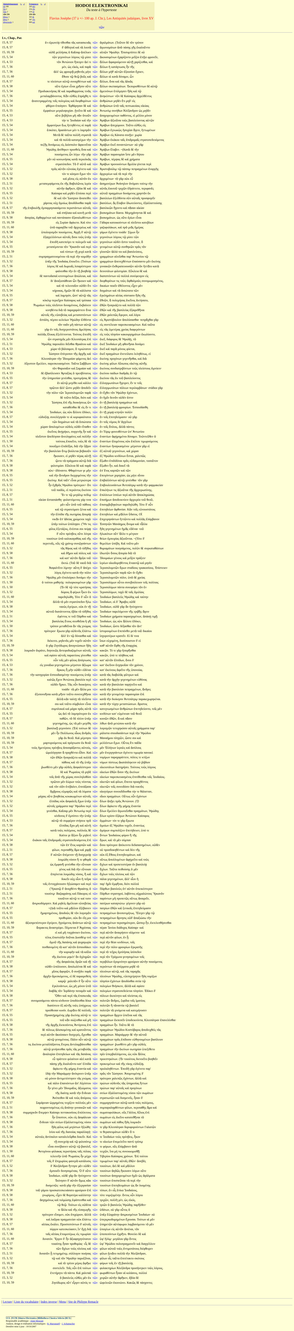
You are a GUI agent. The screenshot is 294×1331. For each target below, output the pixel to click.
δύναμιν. (133, 436)
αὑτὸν (110, 645)
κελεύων (64, 319)
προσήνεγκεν (139, 1268)
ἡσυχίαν (128, 130)
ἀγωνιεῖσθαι (126, 811)
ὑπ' (130, 431)
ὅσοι (75, 237)
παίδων (114, 373)
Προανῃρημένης (55, 1015)
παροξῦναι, (84, 1258)
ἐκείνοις (105, 368)
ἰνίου (52, 1131)
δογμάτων (106, 290)
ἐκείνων (134, 772)
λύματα (86, 791)
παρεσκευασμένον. (59, 363)
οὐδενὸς (76, 631)
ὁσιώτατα (127, 290)
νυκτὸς (139, 786)
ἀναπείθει (85, 198)
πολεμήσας (119, 300)
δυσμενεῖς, (126, 1097)
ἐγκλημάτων (108, 295)
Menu (62, 1301)
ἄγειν (146, 611)
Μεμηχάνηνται (134, 212)
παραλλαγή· (84, 1131)
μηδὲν (117, 100)
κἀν (67, 699)
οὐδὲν (83, 285)
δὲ (33, 17)
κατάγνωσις (118, 66)
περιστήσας (70, 1151)
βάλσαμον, (68, 349)
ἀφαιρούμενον (118, 62)
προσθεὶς (75, 149)
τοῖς (55, 100)
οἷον (79, 879)
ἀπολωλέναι (75, 966)
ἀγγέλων (126, 421)
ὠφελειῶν (106, 1282)
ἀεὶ (89, 358)
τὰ (82, 47)
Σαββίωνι (85, 363)
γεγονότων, (119, 451)
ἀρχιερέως (80, 227)
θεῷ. (64, 1204)
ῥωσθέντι (47, 767)
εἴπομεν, (59, 1214)
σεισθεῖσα (78, 621)
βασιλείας (123, 310)
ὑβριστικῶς (7, 22)
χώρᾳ (111, 412)
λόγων (136, 1170)
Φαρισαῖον (64, 368)
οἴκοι (103, 796)
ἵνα (112, 1151)
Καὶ (83, 222)
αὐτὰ (88, 708)
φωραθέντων (108, 1273)
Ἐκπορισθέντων (137, 86)
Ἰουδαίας (63, 261)
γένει (55, 1088)
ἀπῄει (111, 801)
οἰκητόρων (107, 791)
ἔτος (107, 470)
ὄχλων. (104, 869)
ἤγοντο (118, 207)
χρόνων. (129, 1156)
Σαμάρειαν (43, 1102)
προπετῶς (123, 898)
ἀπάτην (69, 1107)
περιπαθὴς (67, 849)
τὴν (33, 20)
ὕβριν (5, 20)
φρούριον (134, 961)
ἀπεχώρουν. (117, 125)
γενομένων (106, 246)
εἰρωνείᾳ (54, 42)
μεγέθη (86, 723)
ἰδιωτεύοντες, (134, 203)
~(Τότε (138, 538)
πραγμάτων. (114, 796)
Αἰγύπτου (85, 1083)
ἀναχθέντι (71, 888)
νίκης (129, 1063)
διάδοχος (122, 927)
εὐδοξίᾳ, (44, 417)
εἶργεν (76, 1282)
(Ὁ (137, 801)
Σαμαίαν (81, 368)
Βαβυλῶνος (76, 183)
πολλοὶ (125, 276)
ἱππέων (117, 494)
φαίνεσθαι (62, 271)
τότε (88, 222)
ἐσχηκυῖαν (122, 665)
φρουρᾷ (69, 71)
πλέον (81, 718)
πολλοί (143, 1273)
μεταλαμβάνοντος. (51, 96)
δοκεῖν (65, 879)
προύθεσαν (52, 1010)
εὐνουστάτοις (147, 509)
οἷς (114, 1190)
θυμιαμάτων (107, 548)
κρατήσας (85, 587)
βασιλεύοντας (137, 120)
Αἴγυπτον (30, 363)
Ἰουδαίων (112, 344)
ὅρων (123, 567)
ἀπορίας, (30, 217)
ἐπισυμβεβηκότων (111, 504)
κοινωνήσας (64, 159)
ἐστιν (125, 242)
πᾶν (79, 115)
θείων (103, 538)
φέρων (77, 592)
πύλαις (87, 1151)
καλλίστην (85, 1195)
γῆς (133, 47)
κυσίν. (63, 1010)
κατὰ (115, 76)
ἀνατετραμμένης (42, 100)
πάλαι (103, 879)
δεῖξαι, (76, 397)
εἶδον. (82, 752)
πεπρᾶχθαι (147, 319)
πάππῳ (126, 169)
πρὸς (54, 169)
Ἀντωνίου (138, 256)
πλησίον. (138, 990)
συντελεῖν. (59, 1268)
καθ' (102, 645)
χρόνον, (139, 665)
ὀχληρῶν (85, 956)
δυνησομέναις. (69, 1170)
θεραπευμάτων (112, 1131)
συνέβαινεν (62, 1146)
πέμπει (54, 319)
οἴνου (140, 475)
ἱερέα (88, 183)
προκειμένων (108, 1063)
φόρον (126, 835)
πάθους (86, 504)
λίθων (104, 723)
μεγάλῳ (78, 494)
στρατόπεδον (77, 601)
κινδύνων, (123, 942)
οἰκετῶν (105, 781)
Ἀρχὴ (77, 232)
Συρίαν (64, 222)
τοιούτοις (130, 1059)
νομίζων (152, 976)
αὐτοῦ (104, 193)
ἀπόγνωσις (84, 660)
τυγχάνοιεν (74, 932)
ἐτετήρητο (57, 1273)
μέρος (79, 1263)
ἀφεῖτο (121, 669)
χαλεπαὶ (86, 1273)
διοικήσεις (85, 684)
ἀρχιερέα (135, 499)
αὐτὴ (88, 825)
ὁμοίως (63, 203)
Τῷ (4, 9)
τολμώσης (65, 1200)
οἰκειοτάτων (107, 767)
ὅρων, (103, 840)
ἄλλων (104, 62)
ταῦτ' (66, 480)
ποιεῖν (114, 285)
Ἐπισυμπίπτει (129, 52)
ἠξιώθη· (86, 1127)
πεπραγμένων (139, 169)
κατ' (66, 558)
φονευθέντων (119, 431)
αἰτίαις (46, 1224)
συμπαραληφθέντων (112, 1107)
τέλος (48, 937)
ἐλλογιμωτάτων (109, 383)
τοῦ (71, 227)
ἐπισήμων (106, 499)
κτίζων (146, 757)
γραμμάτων (107, 256)
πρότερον (112, 845)
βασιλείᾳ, (127, 1263)
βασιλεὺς (118, 597)
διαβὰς (53, 990)
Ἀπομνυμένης (133, 1073)
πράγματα (73, 460)
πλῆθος (86, 548)
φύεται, (130, 349)
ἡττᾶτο (148, 266)
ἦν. (116, 1024)
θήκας (69, 548)
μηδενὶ (87, 835)
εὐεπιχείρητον (133, 976)
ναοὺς (63, 606)
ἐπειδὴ (54, 242)
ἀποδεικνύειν (120, 499)
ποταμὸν (81, 990)
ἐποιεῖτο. (74, 261)
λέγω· (77, 154)
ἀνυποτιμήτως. (126, 913)
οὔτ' (115, 533)
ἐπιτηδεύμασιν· (118, 417)
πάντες (130, 426)
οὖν (68, 504)
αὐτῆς (143, 363)
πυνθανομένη (50, 947)
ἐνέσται (74, 528)
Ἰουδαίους (115, 835)
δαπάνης (67, 942)
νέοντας (86, 781)
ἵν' (79, 1229)
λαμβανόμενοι (137, 1224)
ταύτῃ (74, 699)
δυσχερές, (75, 1034)
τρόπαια (86, 300)
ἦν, (111, 465)
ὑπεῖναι (128, 1015)
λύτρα (87, 533)
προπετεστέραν (122, 864)
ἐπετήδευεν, (133, 830)
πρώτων (105, 1083)
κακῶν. (104, 650)
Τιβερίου (105, 1156)
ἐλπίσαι (81, 193)
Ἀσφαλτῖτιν (56, 567)
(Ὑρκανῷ (56, 888)
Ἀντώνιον (68, 62)
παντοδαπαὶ (50, 276)
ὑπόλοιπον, (60, 966)
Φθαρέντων (75, 470)
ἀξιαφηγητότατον (80, 1238)
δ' (63, 47)
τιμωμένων (107, 1161)
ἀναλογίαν (49, 1054)
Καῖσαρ (76, 52)
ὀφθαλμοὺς (134, 280)
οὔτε (58, 86)
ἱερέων (104, 562)
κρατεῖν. (121, 635)
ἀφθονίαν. (120, 509)
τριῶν (104, 1204)
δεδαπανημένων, (141, 845)
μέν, (64, 66)
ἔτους (68, 621)
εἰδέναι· (133, 528)
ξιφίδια (125, 1000)
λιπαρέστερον (82, 266)
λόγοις (51, 266)
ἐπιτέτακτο (127, 1258)
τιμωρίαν (85, 1234)
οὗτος (124, 1209)
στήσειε (81, 820)
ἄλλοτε (77, 412)
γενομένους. (62, 1039)
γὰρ (141, 144)
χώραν (44, 426)
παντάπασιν (64, 217)
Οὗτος (125, 742)
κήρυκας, (58, 290)
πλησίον (115, 334)
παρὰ (88, 66)
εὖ (131, 178)
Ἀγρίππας (85, 927)
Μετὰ (57, 135)
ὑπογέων (105, 1229)
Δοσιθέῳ (81, 937)
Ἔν (63, 494)
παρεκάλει (58, 344)
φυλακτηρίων (108, 1268)
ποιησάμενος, (123, 548)
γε (84, 470)
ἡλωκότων (106, 533)
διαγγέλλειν (148, 1243)
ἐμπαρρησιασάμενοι (54, 207)
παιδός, (61, 490)
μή (116, 1151)
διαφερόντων (137, 329)
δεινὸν (114, 397)
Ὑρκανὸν (75, 246)
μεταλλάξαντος (51, 1044)
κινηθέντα (52, 310)
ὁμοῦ (53, 942)
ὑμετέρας (115, 329)
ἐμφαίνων (49, 110)
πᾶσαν (132, 207)
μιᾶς (131, 227)
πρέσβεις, (127, 1136)
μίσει (88, 57)
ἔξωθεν (104, 460)
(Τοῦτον (120, 42)
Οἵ (140, 514)
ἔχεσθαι (86, 1034)
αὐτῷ (66, 81)
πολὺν (128, 412)
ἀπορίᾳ (86, 514)
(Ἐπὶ (75, 728)
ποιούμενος (62, 154)
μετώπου (119, 723)
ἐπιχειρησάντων (110, 519)
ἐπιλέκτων (106, 494)
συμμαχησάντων (110, 1102)
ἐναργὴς (153, 169)
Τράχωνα (117, 956)
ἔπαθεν (86, 426)
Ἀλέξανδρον (131, 110)
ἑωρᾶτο (73, 1010)
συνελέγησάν (58, 417)
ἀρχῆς (83, 353)
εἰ (134, 115)
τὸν (132, 42)
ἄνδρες (146, 689)
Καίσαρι (55, 1112)
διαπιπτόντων (108, 276)
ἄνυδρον (64, 475)
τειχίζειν (69, 1102)
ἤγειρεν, (124, 383)
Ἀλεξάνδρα (124, 1268)
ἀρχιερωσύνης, (143, 490)
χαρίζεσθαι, (141, 62)
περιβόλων (106, 961)
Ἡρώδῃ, (127, 339)
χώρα (54, 349)
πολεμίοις (64, 100)
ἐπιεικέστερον (144, 888)
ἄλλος (142, 1054)
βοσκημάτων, (108, 217)
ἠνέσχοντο (135, 606)
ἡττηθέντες (74, 125)
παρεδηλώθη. (130, 504)
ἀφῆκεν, (70, 188)
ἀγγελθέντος (144, 96)
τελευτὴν (56, 1156)
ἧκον (137, 1136)
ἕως (64, 125)
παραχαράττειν (76, 310)
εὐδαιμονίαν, (138, 460)
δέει (133, 849)
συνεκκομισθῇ (131, 1151)
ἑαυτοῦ (113, 188)
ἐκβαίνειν (85, 305)
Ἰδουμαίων (107, 558)
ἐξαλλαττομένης (118, 1093)
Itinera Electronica (27, 1318)
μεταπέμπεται (55, 246)
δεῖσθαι (70, 344)
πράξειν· (141, 558)
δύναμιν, (124, 76)
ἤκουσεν (126, 1170)
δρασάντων (65, 130)
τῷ (4, 6)
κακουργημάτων (131, 334)
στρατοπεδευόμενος (152, 139)
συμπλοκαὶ (58, 708)
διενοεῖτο (142, 1059)
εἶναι (72, 86)
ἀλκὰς (129, 81)
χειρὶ (81, 251)
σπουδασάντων (119, 733)
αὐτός (84, 1282)
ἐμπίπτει (74, 815)
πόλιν (55, 392)
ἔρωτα (61, 631)
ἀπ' (77, 1083)
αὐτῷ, (116, 971)
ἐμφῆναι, (117, 883)
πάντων (79, 324)
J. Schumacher (68, 1323)
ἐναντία (136, 806)
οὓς (58, 543)
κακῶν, (104, 655)
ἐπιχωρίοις (62, 1161)
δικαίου (147, 631)
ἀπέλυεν (86, 52)
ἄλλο (122, 533)
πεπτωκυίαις (133, 105)
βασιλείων (106, 198)
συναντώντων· (125, 144)
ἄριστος (142, 704)
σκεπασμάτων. (117, 86)
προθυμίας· (76, 1243)
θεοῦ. (71, 738)
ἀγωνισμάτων (108, 47)
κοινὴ (81, 212)
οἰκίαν (43, 499)
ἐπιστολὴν (59, 937)
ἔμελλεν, (41, 363)
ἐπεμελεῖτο (120, 1141)
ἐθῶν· (132, 1161)
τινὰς (88, 91)
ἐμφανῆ (59, 864)
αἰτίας (120, 295)
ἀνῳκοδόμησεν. (42, 903)
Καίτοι (63, 835)
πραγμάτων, (141, 811)
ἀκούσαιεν (62, 1034)
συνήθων (117, 110)
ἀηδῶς (116, 1170)
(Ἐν (62, 587)
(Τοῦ (72, 562)
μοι (89, 689)
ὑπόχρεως (85, 1005)
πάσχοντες (146, 1282)
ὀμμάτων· (106, 820)
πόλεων (124, 387)
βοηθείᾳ (86, 271)
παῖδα (137, 742)
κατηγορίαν (42, 674)
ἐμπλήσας (124, 952)
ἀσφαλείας (68, 961)
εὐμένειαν (123, 713)
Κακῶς (131, 1282)
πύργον (54, 1229)
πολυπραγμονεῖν (126, 1243)
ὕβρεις (5, 17)
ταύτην (144, 597)
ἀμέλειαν (73, 903)
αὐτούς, (86, 747)
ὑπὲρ (88, 237)
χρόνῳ (69, 543)
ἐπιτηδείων (107, 509)
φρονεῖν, (153, 57)
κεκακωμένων (74, 796)
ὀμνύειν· (156, 368)
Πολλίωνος (67, 733)
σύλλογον (75, 1253)
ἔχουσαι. (131, 1219)
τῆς (33, 9)
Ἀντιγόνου (45, 1151)
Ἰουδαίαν (76, 120)
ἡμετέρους (45, 747)
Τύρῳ (107, 431)
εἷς (86, 1243)
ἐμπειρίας (113, 538)
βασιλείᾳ (113, 402)
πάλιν (56, 1083)
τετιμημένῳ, (60, 1253)
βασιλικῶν (107, 207)
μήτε (88, 71)
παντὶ (131, 1141)
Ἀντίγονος (80, 1024)
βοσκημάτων (108, 212)
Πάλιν (74, 1039)
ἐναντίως (139, 825)
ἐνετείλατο (127, 353)
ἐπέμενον (69, 854)
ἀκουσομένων (109, 57)
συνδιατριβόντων (121, 368)
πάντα (121, 587)
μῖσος (71, 178)
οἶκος (78, 733)
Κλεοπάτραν (49, 358)
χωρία (138, 135)
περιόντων (106, 966)
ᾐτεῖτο (79, 110)
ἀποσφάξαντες (72, 747)
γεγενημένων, (115, 879)
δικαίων (105, 285)
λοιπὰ (87, 47)
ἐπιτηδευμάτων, (126, 854)
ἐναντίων (106, 436)
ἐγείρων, (73, 606)
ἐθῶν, (113, 718)
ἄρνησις (122, 918)
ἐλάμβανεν (125, 1146)
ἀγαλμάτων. (107, 42)
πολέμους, (70, 830)
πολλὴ (77, 135)
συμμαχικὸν (31, 1112)
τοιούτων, (106, 1166)
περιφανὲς (147, 188)
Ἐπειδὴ (125, 1068)
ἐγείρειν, (52, 922)
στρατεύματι (72, 509)
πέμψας (116, 159)
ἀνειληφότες (69, 436)
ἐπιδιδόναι (116, 460)
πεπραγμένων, (133, 689)
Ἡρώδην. (114, 52)
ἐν (47, 42)
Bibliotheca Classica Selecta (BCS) (54, 1318)
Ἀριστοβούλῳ (109, 169)
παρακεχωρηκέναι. (149, 699)
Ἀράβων (105, 120)
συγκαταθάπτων (154, 548)
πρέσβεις (71, 533)
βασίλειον (157, 1039)
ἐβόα (79, 188)
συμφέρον (69, 820)
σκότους (139, 1258)
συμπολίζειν (118, 830)
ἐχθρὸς (57, 485)
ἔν (132, 383)
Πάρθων (105, 888)
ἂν (127, 606)
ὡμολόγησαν (54, 752)
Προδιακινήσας (48, 91)
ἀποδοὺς (65, 913)
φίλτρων (129, 674)
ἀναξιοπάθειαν (63, 280)
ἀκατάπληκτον (128, 762)
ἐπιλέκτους (84, 1112)
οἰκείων (105, 772)
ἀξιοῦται (123, 490)
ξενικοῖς (128, 908)
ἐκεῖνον (110, 665)
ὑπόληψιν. (74, 524)
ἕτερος (65, 1044)
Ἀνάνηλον (122, 183)
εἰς (133, 100)
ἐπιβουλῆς (34, 207)
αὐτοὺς (40, 1136)
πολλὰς (42, 334)
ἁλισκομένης (64, 1029)
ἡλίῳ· (108, 1238)
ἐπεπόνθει (124, 631)
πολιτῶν (105, 1000)
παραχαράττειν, (120, 757)
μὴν (88, 470)
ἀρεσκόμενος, (60, 976)
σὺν (129, 198)
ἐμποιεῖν (55, 1170)
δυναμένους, (71, 305)
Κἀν (130, 509)
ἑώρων (70, 781)
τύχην (116, 704)
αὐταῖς (136, 198)
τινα (88, 499)
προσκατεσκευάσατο (62, 1190)
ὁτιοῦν (86, 115)
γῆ (89, 621)
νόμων (104, 762)
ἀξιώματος (84, 1088)
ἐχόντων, (132, 392)
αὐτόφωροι (120, 1224)
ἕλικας (51, 334)
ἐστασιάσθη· (54, 499)
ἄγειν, (137, 130)
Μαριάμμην (122, 1034)
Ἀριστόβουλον (113, 319)
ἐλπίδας (55, 801)
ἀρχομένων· (107, 178)
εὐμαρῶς (68, 791)
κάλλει (87, 383)
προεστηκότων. (109, 1059)
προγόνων (116, 358)
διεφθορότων (83, 100)
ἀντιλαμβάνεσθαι (80, 1044)
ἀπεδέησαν (54, 436)
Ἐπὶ (137, 1156)
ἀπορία (123, 553)
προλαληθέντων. (110, 1068)
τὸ (33, 12)
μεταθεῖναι (66, 626)
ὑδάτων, (105, 1209)
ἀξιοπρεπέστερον (36, 922)
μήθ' (111, 71)
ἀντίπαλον (51, 1136)
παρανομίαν (118, 154)
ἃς (115, 203)
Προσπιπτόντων (70, 1224)
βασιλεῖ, (86, 1146)
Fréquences (33, 4)
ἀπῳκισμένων (129, 1214)
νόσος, (80, 874)
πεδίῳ (87, 494)
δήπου (140, 154)
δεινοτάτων (107, 271)
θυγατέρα (72, 1195)
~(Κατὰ (126, 149)
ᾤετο (59, 460)
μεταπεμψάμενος (50, 183)
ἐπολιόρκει (69, 577)
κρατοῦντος (84, 1029)
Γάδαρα (105, 222)
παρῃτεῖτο (131, 684)
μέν (74, 130)
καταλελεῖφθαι (67, 1136)
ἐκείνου (105, 373)
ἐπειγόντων (107, 475)
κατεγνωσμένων (110, 708)
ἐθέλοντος (124, 285)
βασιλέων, (106, 203)
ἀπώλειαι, (80, 276)
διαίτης (65, 1093)
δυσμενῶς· (52, 1185)
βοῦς (83, 76)
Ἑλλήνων (111, 747)
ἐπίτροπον (67, 353)
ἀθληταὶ (69, 47)
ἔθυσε (66, 76)
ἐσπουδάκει (84, 947)
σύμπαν (126, 840)
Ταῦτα (75, 363)
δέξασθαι (126, 626)
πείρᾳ (87, 528)
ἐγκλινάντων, (60, 986)
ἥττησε (73, 1166)
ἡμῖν (106, 397)
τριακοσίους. (146, 567)
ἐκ (89, 178)
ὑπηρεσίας (133, 1083)
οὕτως (104, 859)
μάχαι (74, 708)
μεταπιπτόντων (82, 314)
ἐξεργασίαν (84, 1185)
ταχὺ (88, 519)
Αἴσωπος (123, 363)
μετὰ (88, 212)
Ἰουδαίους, (130, 1190)
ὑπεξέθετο (148, 1049)
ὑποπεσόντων (108, 1234)
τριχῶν (123, 188)
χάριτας (48, 203)
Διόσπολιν (71, 144)
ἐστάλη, (44, 319)
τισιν (88, 898)
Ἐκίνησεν (61, 1180)
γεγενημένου (62, 665)
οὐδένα (86, 1204)
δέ (132, 635)
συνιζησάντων (82, 543)
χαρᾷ (88, 849)
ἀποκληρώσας (145, 494)
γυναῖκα (49, 665)
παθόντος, (126, 115)
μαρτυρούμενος (53, 742)
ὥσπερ (141, 922)
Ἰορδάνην (69, 990)
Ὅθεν (59, 995)
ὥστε (69, 387)
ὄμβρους (56, 791)
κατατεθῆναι (133, 1117)
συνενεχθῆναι (82, 694)
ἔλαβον (121, 203)
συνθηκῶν (128, 246)
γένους (118, 558)
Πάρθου (82, 616)
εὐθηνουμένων (141, 1039)
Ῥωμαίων (39, 305)
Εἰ (129, 635)
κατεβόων (148, 222)
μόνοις (122, 349)
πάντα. (72, 1273)
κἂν (67, 1020)
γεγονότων (64, 57)
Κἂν (66, 96)
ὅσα (112, 81)
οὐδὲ (52, 52)
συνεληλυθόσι (82, 776)
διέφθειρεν (146, 1248)
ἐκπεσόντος (66, 1024)
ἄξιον (75, 835)
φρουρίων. (125, 407)
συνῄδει (79, 971)
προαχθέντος (140, 781)
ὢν (50, 339)
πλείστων (57, 81)
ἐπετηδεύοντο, (142, 708)
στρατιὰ (86, 135)
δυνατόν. (48, 1238)
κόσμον (75, 173)
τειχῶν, (104, 1151)
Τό (112, 650)
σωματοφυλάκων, (110, 1112)
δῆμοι (70, 553)
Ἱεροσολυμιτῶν (75, 392)
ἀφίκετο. (74, 222)
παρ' (128, 256)
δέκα (88, 1000)
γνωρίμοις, (48, 1195)
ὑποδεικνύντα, (134, 1020)
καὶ (33, 22)
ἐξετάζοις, (62, 528)
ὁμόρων (105, 830)
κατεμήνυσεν (139, 1010)
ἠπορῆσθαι (129, 650)
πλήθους (123, 655)
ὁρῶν (79, 961)
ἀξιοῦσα (116, 120)
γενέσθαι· (131, 480)
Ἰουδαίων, (56, 412)
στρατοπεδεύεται (122, 990)
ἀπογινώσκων (77, 645)
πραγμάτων (116, 193)
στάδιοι (153, 387)
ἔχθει (106, 392)
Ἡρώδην (75, 319)
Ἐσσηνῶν (106, 524)
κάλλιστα (85, 290)
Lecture (7, 1301)
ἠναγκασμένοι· (121, 446)
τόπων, (104, 1190)
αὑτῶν (119, 71)
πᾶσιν (128, 718)
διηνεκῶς (53, 650)
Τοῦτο (130, 125)
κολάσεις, (132, 1273)
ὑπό (112, 655)
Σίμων (132, 232)
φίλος (52, 528)
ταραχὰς (135, 971)
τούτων (63, 524)
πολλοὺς (82, 830)
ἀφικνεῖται (84, 144)
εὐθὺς (73, 96)
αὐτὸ (83, 164)
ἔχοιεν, (140, 71)
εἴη (85, 918)
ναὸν (66, 324)
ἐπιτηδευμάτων (121, 1185)
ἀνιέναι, (129, 1229)
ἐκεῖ (113, 144)
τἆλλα (143, 524)
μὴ (75, 115)
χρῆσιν (80, 86)
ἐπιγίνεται (57, 874)
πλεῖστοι (136, 222)
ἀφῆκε (87, 1263)
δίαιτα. (120, 212)
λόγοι (137, 314)
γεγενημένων (113, 528)
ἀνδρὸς (86, 733)
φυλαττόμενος (72, 499)
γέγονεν (131, 903)
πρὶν (103, 1054)
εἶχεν (134, 285)
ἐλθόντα (86, 319)
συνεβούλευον (134, 582)
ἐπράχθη (83, 96)
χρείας (125, 329)
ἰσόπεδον (136, 952)
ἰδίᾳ (48, 1073)
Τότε (142, 504)
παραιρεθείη (83, 976)
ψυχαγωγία (84, 942)
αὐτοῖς (87, 207)
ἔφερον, (123, 314)
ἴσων (103, 640)
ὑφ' (102, 1238)
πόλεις (83, 553)
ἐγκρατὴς (136, 947)
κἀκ (88, 1180)
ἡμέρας (138, 227)
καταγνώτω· (118, 903)
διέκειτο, (52, 640)
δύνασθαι (81, 635)
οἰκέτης (134, 363)
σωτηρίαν (136, 1049)
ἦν (128, 66)
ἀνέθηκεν (63, 149)
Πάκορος (83, 893)
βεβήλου (67, 115)
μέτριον (133, 533)
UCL (8, 1318)
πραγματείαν (68, 1219)
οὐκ (127, 178)
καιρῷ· (62, 981)
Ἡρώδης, (117, 976)
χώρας (70, 776)
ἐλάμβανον (152, 519)
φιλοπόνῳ (85, 1141)
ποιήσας (86, 1253)
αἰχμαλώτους (144, 893)
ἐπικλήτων (106, 490)
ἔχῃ (84, 1229)
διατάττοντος (63, 611)
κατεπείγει (65, 242)
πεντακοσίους (69, 1112)
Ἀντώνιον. (128, 801)
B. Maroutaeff (53, 1323)
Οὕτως (126, 796)
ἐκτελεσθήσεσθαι (160, 922)
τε (48, 81)
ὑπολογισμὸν (49, 232)
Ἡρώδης (51, 149)
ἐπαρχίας (131, 645)
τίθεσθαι (65, 42)
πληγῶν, (119, 738)
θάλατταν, (146, 791)
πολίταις (153, 582)
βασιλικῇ (53, 728)
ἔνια (88, 310)
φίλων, (120, 781)
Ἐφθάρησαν (75, 105)
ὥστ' (75, 295)
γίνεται (141, 164)
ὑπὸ (116, 105)
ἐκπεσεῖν (120, 1020)
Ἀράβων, (105, 159)
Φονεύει (133, 1234)
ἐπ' (101, 470)
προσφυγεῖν (148, 198)
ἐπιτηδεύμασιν (142, 908)
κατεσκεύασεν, (68, 1229)
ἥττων (144, 1083)
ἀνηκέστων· (107, 96)
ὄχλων (104, 864)
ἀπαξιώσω (140, 918)
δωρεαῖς (69, 266)
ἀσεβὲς (141, 1161)
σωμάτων (147, 1093)
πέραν (104, 927)
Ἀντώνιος (69, 679)
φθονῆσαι (128, 344)
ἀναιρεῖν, (144, 898)
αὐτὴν (61, 188)
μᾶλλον (124, 514)
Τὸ (75, 164)
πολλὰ (67, 139)
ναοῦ (83, 562)
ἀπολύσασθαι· (131, 319)
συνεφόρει (132, 587)
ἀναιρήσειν (121, 932)
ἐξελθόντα (119, 198)
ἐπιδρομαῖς (133, 139)
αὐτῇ (130, 62)
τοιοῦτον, (134, 242)
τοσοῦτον (152, 460)
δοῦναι (70, 937)
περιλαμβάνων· (138, 387)
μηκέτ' (71, 956)
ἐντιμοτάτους (131, 1248)
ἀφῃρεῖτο (132, 859)
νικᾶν (56, 519)
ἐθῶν (103, 305)
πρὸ (125, 227)
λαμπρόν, (66, 295)
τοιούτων (52, 538)
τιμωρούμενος (149, 441)
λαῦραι (56, 1219)
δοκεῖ (122, 465)
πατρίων (105, 908)
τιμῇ (155, 616)
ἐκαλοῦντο (143, 47)
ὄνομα (130, 524)
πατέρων (105, 903)
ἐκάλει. (54, 1224)
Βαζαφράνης (64, 893)
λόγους (75, 57)
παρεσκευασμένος (121, 776)
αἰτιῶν (104, 52)
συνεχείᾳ (64, 1141)
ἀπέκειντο (125, 845)
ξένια (83, 509)
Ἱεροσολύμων (108, 582)
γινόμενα (120, 1010)
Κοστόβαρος (133, 1029)
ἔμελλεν (112, 811)
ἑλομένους (118, 441)
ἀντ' (139, 626)
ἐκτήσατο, (142, 300)
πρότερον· (50, 631)
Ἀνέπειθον (59, 1097)
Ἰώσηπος (57, 402)
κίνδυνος (60, 815)
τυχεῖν (79, 640)
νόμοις (113, 421)
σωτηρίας (76, 514)
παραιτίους (74, 655)
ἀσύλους (136, 747)
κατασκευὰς (83, 42)
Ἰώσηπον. (118, 1073)
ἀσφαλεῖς (71, 801)
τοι (120, 251)
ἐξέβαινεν (85, 908)
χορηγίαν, (120, 475)
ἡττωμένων (148, 130)
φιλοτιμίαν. (121, 271)
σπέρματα (123, 966)
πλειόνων (106, 971)
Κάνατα (120, 135)
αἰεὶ (82, 1059)
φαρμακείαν (156, 485)
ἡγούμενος (65, 922)
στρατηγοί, (117, 893)
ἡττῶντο (125, 519)
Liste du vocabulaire (26, 1301)
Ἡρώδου (109, 456)
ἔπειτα (128, 781)
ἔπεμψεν (44, 1112)
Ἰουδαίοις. (159, 776)
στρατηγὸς (59, 339)
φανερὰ (74, 1161)
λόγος (58, 572)
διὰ (60, 310)
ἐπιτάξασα (84, 786)
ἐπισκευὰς (84, 995)
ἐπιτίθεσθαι (139, 776)
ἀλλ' (56, 71)
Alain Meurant (36, 1321)
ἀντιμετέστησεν (67, 1078)
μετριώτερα (84, 480)
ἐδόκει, (86, 412)
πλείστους (144, 368)
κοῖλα (87, 952)
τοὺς (125, 120)
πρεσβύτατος (83, 373)
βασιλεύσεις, (135, 251)
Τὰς (70, 684)
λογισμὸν (85, 913)
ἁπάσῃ (147, 616)
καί (83, 898)
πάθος (120, 1122)
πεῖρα (87, 879)
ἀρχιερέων (106, 173)
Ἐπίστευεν (161, 567)
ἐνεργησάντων (114, 752)
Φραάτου (81, 344)
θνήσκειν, (118, 986)
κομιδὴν (86, 256)
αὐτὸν (62, 169)
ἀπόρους (85, 1097)
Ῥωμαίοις (75, 772)
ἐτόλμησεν (121, 91)
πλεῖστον (58, 305)
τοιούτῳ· (50, 893)
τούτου (49, 582)
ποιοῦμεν (55, 446)
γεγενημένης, (60, 723)
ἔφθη (117, 645)
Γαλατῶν (150, 1127)
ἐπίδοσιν (126, 1039)
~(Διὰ (52, 908)
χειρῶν (104, 1277)
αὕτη (76, 567)
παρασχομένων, (132, 616)
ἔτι (124, 100)
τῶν (95, 42)
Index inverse (49, 1301)
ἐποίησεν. (61, 105)
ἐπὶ (89, 339)
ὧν (132, 76)
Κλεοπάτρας (79, 339)
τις (118, 280)
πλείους (120, 874)
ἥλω (88, 601)
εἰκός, (75, 66)
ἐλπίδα (60, 514)
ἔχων (83, 173)
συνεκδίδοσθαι (123, 791)
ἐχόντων (141, 796)
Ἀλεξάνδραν (61, 1166)
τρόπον (139, 42)
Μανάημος (119, 524)
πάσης (127, 47)
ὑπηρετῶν (106, 1224)
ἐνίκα (120, 1190)
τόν (64, 173)
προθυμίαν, (65, 918)
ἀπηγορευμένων (110, 115)
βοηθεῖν (153, 1059)
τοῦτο (68, 397)
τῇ (76, 251)
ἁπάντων (78, 922)
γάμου (45, 1190)
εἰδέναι (86, 669)
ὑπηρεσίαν (54, 378)
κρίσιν (111, 815)
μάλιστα (105, 733)
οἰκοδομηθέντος (119, 562)
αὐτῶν (150, 120)
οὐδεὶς (69, 426)
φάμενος (81, 358)
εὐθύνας (142, 679)
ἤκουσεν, (59, 456)
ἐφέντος (63, 616)
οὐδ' (130, 918)
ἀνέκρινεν (78, 1073)
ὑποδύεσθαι (77, 1000)
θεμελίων (106, 543)
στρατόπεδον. (64, 164)
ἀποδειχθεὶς (149, 1029)
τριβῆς (138, 611)
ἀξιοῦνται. (126, 538)
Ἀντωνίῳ (106, 110)
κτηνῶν (120, 412)
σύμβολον (78, 704)
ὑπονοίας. (137, 669)
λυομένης (145, 1185)
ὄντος (126, 1195)
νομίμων (105, 757)
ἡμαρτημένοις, (49, 913)
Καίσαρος (130, 96)
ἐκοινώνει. (119, 1282)
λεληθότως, (141, 353)
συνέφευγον (137, 276)
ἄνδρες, (115, 1000)
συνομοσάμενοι (40, 1000)
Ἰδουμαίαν (69, 358)
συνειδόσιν (123, 786)
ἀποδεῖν (86, 387)
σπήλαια (67, 212)
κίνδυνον (64, 1000)
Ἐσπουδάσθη (140, 407)
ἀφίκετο (112, 806)
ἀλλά (114, 251)
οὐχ (56, 203)
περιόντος (75, 490)
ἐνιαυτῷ (134, 562)
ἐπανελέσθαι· (168, 1020)
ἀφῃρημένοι (120, 436)
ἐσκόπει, (52, 130)
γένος (62, 869)
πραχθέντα (72, 752)
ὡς (70, 66)
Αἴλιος (141, 1112)
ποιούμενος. (65, 232)
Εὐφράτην (113, 1214)
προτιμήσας (80, 378)
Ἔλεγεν (141, 913)
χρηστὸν (142, 193)
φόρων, (107, 1146)
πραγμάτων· (107, 1044)
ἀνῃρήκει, (64, 431)
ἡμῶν (68, 290)
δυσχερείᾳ (85, 854)
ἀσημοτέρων (108, 183)
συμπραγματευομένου (52, 256)
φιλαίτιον (74, 1059)
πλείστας (133, 995)
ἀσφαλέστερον (82, 767)
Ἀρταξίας (67, 373)
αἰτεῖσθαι (120, 256)
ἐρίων (65, 86)
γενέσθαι (70, 864)
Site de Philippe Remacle (83, 1301)
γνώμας (86, 626)
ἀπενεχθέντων (123, 261)
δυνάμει (140, 344)
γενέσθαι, (66, 378)
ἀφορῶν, (64, 971)
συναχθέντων (78, 81)
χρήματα (134, 159)
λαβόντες (130, 893)
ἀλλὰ (122, 426)
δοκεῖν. (81, 1136)
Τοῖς (69, 1268)
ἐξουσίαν (130, 71)
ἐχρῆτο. (122, 1234)
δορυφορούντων (134, 1127)
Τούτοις (78, 334)
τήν (64, 120)
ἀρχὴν (116, 679)
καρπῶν (115, 470)
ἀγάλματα (149, 1175)
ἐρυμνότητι (120, 961)
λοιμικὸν (30, 650)
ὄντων (104, 835)
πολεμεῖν (81, 242)
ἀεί (86, 62)
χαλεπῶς (113, 314)
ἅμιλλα (132, 164)
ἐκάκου (115, 139)
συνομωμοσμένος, (153, 280)
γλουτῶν (105, 251)
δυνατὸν (44, 1253)
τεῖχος (114, 952)
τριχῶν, (104, 1200)
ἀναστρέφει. (56, 927)
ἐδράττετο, (134, 188)
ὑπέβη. (116, 543)
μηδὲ (88, 772)
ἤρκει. (63, 684)
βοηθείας (59, 796)
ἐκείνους (111, 669)
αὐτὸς (104, 188)
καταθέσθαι (70, 407)
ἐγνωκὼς (116, 130)
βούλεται (74, 451)
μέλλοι (140, 115)
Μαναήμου (107, 738)
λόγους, (158, 1268)
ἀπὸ (120, 47)
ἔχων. (117, 742)
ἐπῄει (144, 57)
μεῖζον (136, 57)
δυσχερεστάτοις (69, 329)
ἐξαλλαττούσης (152, 203)
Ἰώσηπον (73, 198)
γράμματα (143, 728)
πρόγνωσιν (74, 742)
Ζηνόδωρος (61, 645)
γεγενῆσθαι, (129, 358)
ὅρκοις (61, 669)
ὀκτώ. (65, 562)
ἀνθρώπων (106, 100)
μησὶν (148, 562)
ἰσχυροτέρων (108, 635)
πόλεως (50, 1029)
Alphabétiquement (10, 4)
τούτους (61, 441)
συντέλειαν (111, 324)
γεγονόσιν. (65, 728)
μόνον (148, 115)
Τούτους (135, 767)
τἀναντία (119, 1005)
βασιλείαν (55, 451)
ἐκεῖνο (120, 1117)
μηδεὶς (62, 903)
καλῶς (51, 679)
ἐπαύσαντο (139, 261)
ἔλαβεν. (115, 149)
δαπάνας (86, 1054)
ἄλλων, (104, 81)
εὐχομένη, (112, 640)
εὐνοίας (72, 169)
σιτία (138, 981)
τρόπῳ (139, 1141)
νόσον (73, 859)
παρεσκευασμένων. (129, 324)
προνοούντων (119, 164)
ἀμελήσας (85, 329)
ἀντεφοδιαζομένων (71, 650)
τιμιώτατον (84, 349)
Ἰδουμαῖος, (70, 1088)
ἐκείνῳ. (52, 480)
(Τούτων (86, 261)
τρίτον (71, 1263)
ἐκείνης (156, 261)
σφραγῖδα (62, 227)
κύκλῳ (47, 300)
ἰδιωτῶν (105, 553)
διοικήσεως (80, 402)
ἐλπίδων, (119, 660)
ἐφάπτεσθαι (79, 1200)
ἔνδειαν (86, 1093)
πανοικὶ (148, 752)
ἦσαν (137, 1097)
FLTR (14, 1318)
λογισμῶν (106, 728)
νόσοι (132, 1093)
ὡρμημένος (57, 1102)
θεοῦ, (150, 499)
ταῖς (122, 105)
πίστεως (113, 762)
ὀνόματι (134, 183)
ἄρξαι (82, 558)
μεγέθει (73, 383)
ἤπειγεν (79, 62)
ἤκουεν (82, 280)
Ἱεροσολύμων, (108, 592)
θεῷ (77, 76)
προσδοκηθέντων (114, 849)
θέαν (114, 942)
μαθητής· (59, 582)
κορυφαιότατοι (82, 417)
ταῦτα (68, 135)
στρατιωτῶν (107, 1097)
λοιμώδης (70, 874)
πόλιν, (123, 577)
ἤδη (130, 91)
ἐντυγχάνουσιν (57, 883)
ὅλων (103, 801)
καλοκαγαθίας (73, 538)
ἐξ (101, 451)
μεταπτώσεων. (128, 704)
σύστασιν (130, 295)
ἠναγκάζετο (114, 305)
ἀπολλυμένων (117, 859)
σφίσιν (53, 655)
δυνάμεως (54, 144)
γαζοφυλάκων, (108, 227)
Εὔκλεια (134, 271)
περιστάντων (75, 207)
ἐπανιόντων (67, 1083)
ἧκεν (84, 592)
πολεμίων (106, 986)
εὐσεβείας (61, 314)
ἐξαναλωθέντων (81, 217)
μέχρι (88, 1156)
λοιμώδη (63, 859)
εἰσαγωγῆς (84, 1209)
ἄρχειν (118, 1015)
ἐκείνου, (86, 932)
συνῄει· (129, 135)
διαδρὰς (124, 373)
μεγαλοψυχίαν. (65, 110)
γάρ (83, 499)
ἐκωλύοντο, (148, 334)
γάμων (104, 232)
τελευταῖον (72, 285)
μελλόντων (107, 742)
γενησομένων (131, 956)
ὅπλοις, (113, 426)
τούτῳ (144, 183)
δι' (52, 280)
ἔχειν (59, 679)
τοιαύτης (57, 1243)
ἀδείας (68, 519)
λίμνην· (68, 567)
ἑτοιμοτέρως (68, 1234)
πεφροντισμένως (50, 1107)
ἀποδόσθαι (128, 981)
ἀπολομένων (57, 426)
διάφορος (112, 339)
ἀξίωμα (86, 665)
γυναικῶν (106, 266)
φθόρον (51, 105)
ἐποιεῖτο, (71, 441)
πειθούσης (124, 869)
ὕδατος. (133, 514)
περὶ (148, 164)
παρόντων (106, 898)
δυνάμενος (129, 193)
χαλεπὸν (73, 981)
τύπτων (70, 251)
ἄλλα (83, 689)
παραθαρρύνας (75, 91)
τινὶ (89, 937)
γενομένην (118, 694)
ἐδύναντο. (62, 470)
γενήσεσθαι (59, 1049)
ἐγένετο (82, 169)
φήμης (127, 806)
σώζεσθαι (76, 1020)
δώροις (65, 592)
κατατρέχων (79, 139)
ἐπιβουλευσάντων (111, 485)
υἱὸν (62, 786)
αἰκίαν (140, 207)
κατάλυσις (85, 1161)
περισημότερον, (126, 922)
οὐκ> (51, 470)
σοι (81, 528)
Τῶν (5, 12)
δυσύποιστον (128, 640)
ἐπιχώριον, (77, 1214)
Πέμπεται (71, 927)
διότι (84, 397)
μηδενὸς (64, 640)
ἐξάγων (120, 815)
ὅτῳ (65, 451)
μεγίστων (75, 1127)
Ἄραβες (124, 601)
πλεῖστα (86, 699)
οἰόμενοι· (134, 932)
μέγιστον (136, 446)
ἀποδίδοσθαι (76, 203)
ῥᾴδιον (145, 762)
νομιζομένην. (114, 1195)
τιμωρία (139, 752)
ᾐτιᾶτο (112, 1253)
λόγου (139, 1195)
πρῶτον (54, 387)
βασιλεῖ (134, 1005)
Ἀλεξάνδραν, (138, 1253)
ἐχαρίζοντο (125, 57)
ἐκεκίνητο (116, 995)
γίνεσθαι (86, 655)
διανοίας (71, 1131)
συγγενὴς (77, 431)
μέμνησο (85, 738)
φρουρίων (124, 947)
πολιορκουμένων (75, 582)
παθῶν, (63, 718)
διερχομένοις (78, 475)
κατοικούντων (119, 222)
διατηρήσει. (122, 767)
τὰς (73, 42)
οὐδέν (117, 242)
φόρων (104, 1263)
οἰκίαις (145, 105)
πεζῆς (44, 144)
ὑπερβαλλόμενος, (116, 1054)
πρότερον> (79, 485)
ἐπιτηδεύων (63, 1054)
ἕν (87, 407)
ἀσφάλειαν (84, 1117)
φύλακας (57, 1151)
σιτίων (104, 1093)
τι (90, 62)
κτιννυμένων (66, 276)
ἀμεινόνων (107, 91)
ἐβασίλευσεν (53, 373)
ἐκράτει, (41, 650)
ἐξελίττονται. (64, 334)
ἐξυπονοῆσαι (43, 694)
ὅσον (120, 772)
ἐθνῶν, (104, 300)
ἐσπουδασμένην (60, 674)
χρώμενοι (79, 519)
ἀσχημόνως (47, 1200)
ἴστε (128, 154)
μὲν (33, 6)
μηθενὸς (80, 71)
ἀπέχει (87, 567)
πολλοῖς (86, 1010)
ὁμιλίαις (139, 592)
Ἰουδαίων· (144, 1214)
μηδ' (128, 100)
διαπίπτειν (53, 1005)
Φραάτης (83, 888)
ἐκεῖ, (103, 339)
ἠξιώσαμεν (74, 883)
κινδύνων (121, 456)
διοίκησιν (118, 699)
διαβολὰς (118, 674)
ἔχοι (73, 825)
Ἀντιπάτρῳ (129, 485)
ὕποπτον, (61, 1117)
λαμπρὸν (85, 130)
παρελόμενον (120, 611)
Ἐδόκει (149, 990)
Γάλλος (132, 1112)
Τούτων (73, 1204)
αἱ (148, 1219)
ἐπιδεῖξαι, (67, 446)
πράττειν (62, 1059)
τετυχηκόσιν (120, 728)
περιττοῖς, (49, 543)
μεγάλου (118, 1238)
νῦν (117, 96)
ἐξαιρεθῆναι (137, 310)
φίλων (114, 363)
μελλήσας (62, 52)
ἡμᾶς (125, 528)
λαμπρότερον (79, 713)
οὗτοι (121, 582)
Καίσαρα (57, 193)
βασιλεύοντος (132, 378)
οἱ (110, 76)
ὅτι (89, 485)
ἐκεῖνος (131, 300)
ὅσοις (114, 553)
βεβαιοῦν (85, 451)
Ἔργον (58, 1238)
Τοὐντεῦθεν (146, 436)
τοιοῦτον (64, 898)
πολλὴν (86, 436)
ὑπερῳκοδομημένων (113, 1219)
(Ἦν (84, 524)
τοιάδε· (122, 232)
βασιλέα (80, 679)
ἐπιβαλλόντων (109, 480)
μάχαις (42, 796)
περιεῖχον (58, 300)
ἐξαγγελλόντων (52, 237)
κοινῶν (104, 718)
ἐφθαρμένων (44, 217)
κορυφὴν (70, 952)
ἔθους (113, 854)
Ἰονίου (112, 927)
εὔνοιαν (86, 864)
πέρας (81, 456)
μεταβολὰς (84, 1049)
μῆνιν (62, 694)
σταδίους (133, 567)
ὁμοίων (105, 825)
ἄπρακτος (42, 927)
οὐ (143, 52)
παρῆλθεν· (140, 1204)
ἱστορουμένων (109, 631)
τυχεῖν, (128, 825)
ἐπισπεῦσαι (119, 1180)
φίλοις (74, 660)
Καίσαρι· (133, 927)
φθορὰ (87, 859)
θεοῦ (139, 713)
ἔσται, (130, 456)
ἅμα (77, 849)
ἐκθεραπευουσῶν (123, 266)
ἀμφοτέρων (54, 125)
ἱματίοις (140, 1000)
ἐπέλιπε (136, 441)
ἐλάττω (86, 631)
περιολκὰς (84, 159)
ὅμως (82, 1180)
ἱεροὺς (121, 747)
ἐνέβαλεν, (72, 786)
